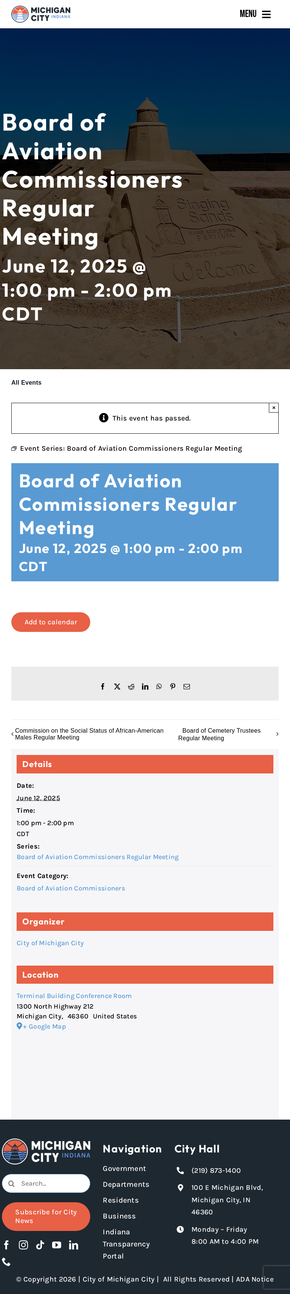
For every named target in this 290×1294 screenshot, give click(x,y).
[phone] (6, 1261)
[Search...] (46, 1183)
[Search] (11, 1183)
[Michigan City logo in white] (46, 1142)
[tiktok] (40, 1244)
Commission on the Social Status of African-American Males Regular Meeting (89, 734)
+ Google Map (44, 1026)
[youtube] (56, 1244)
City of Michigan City (50, 943)
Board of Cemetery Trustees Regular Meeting (219, 734)
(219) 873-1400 (216, 1170)
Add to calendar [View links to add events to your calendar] (51, 622)
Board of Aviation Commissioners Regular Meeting (98, 857)
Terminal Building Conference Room (74, 996)
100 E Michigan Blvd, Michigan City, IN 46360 (227, 1199)
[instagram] (23, 1244)
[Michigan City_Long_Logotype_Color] (40, 9)
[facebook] (6, 1244)
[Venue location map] (145, 1071)
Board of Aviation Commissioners (71, 888)
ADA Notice (255, 1279)
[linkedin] (73, 1244)
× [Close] (274, 407)
